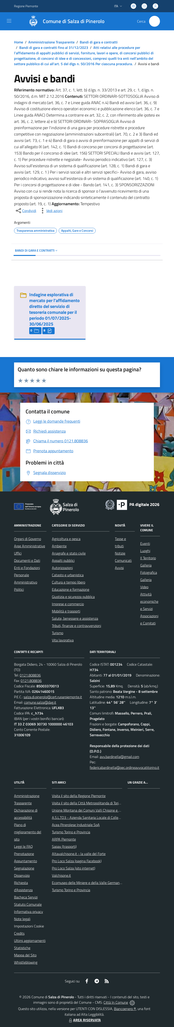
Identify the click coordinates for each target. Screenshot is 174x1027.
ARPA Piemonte (64, 839)
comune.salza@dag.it (40, 702)
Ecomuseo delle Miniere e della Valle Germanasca (89, 882)
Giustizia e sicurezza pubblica (73, 596)
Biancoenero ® (125, 1008)
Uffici (18, 553)
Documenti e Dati (27, 560)
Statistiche (22, 948)
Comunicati (123, 560)
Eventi (145, 543)
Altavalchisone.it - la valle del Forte (79, 853)
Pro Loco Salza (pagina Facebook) (77, 861)
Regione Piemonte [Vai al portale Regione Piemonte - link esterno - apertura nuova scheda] (26, 6)
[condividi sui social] (25, 210)
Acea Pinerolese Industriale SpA (76, 824)
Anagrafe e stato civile (69, 553)
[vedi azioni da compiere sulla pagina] (50, 210)
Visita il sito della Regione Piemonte (79, 795)
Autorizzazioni (62, 567)
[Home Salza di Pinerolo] (64, 21)
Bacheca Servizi (26, 897)
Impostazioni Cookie (29, 926)
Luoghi (145, 550)
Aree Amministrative (29, 546)
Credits (19, 933)
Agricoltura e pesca (66, 538)
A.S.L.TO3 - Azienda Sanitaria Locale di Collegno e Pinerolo (96, 817)
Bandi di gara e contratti (99, 42)
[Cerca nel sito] (154, 21)
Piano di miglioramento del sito (27, 832)
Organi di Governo (27, 538)
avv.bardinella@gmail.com (119, 756)
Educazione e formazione (70, 589)
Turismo (57, 633)
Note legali (22, 919)
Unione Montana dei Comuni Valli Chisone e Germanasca (94, 810)
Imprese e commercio (68, 604)
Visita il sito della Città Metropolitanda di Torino (87, 803)
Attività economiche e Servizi (149, 601)
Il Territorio (148, 558)
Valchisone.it (61, 875)
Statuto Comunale (28, 904)
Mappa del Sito (25, 955)
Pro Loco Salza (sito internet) (73, 868)
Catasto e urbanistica (68, 575)
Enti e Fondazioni (27, 567)
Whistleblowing (25, 962)
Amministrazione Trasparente (51, 42)
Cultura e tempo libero (68, 582)
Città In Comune (116, 1002)
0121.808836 (30, 675)
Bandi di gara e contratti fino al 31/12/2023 (53, 47)
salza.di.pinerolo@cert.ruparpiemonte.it (53, 697)
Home (18, 42)
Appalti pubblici (63, 560)
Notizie (120, 553)
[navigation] (9, 21)
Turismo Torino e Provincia (71, 832)
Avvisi (119, 567)
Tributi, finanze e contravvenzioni (76, 625)
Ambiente (59, 546)
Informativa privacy (28, 911)
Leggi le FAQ (23, 846)
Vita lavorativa (63, 640)
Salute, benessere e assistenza (75, 618)
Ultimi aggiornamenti (30, 940)
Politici (19, 589)
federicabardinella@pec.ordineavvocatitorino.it (124, 767)
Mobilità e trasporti (66, 611)
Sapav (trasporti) (64, 846)
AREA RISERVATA (84, 1020)
